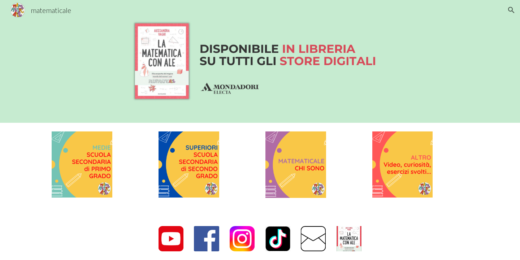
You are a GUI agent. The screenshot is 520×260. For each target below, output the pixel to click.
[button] (511, 10)
